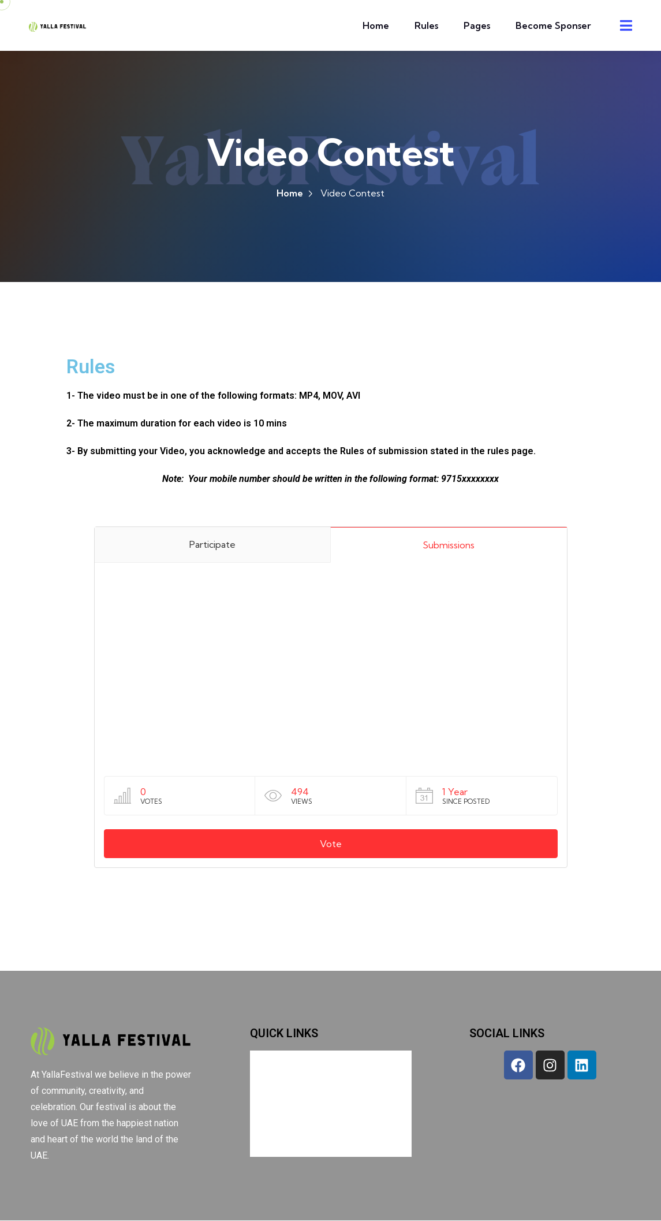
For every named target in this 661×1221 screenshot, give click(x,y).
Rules (426, 25)
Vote (331, 845)
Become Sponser (553, 25)
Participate (212, 545)
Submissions (449, 546)
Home (376, 25)
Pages (477, 25)
